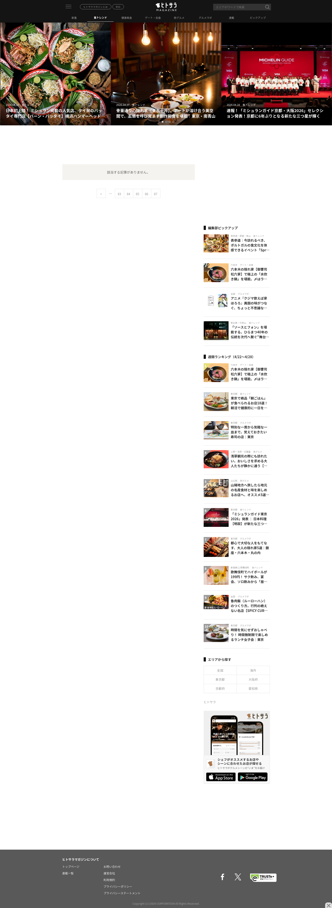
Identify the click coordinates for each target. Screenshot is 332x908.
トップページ (71, 866)
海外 (253, 670)
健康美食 (126, 17)
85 (137, 194)
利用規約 (109, 880)
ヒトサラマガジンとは (95, 6)
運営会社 (109, 873)
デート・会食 (153, 17)
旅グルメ (179, 17)
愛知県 (253, 688)
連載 (231, 17)
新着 (74, 17)
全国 (220, 670)
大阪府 (253, 679)
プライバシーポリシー (118, 886)
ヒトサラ (210, 702)
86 (146, 194)
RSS (118, 6)
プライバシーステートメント (122, 893)
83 (119, 194)
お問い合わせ (112, 866)
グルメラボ (205, 17)
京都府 (220, 688)
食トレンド (100, 17)
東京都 (220, 679)
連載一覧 (68, 873)
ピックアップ (258, 17)
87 (155, 194)
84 (128, 194)
